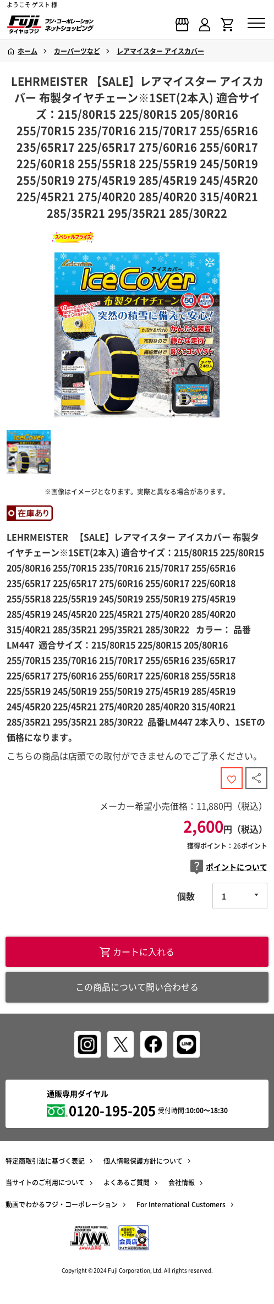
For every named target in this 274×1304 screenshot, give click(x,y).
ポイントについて (228, 867)
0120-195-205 (112, 1110)
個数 (186, 896)
